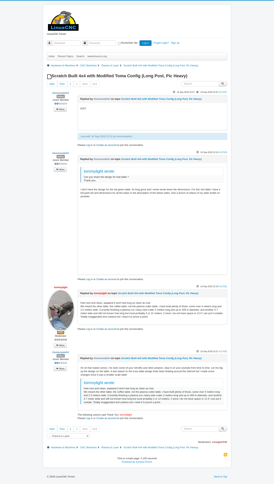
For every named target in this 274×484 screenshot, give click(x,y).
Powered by (128, 461)
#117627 (223, 92)
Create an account (106, 145)
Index (52, 56)
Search (80, 56)
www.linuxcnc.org (97, 56)
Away (60, 332)
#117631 (223, 286)
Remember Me (129, 42)
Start (52, 83)
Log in (145, 43)
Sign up (175, 42)
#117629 (223, 152)
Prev (62, 83)
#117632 (223, 351)
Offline (60, 96)
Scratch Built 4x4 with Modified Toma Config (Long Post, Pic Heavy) (161, 98)
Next (85, 83)
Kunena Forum (144, 461)
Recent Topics (65, 56)
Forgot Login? (161, 42)
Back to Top (220, 476)
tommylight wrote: (99, 171)
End (95, 83)
